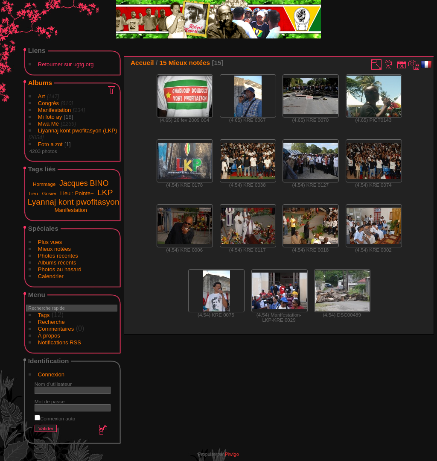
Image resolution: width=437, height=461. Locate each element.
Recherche (51, 322)
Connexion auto (55, 418)
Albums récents (57, 262)
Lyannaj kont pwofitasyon (73, 201)
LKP (105, 192)
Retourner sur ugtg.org (66, 64)
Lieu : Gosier (42, 193)
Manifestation (54, 110)
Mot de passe (50, 401)
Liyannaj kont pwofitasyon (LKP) (77, 130)
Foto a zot (50, 144)
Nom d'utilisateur (53, 384)
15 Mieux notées (184, 62)
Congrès (48, 103)
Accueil (142, 62)
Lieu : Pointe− (77, 193)
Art (41, 96)
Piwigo (232, 454)
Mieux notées (54, 249)
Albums (40, 82)
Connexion (51, 374)
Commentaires (56, 329)
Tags (44, 315)
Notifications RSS (59, 342)
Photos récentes (58, 256)
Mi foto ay (50, 117)
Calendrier (51, 276)
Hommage (44, 184)
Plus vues (50, 242)
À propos (49, 335)
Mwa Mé (48, 123)
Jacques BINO (83, 183)
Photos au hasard (60, 269)
